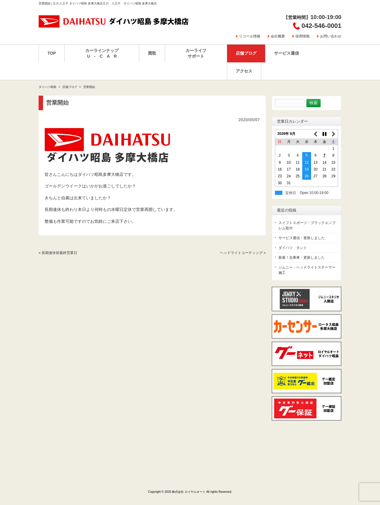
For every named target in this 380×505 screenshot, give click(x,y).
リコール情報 (249, 36)
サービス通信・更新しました (301, 238)
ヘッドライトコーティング (241, 253)
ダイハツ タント (292, 248)
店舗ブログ (69, 87)
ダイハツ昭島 (47, 87)
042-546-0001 (321, 25)
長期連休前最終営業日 (59, 253)
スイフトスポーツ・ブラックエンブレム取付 (306, 225)
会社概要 (278, 36)
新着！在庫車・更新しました (301, 257)
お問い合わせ (330, 36)
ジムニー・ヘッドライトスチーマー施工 (306, 270)
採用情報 (302, 36)
